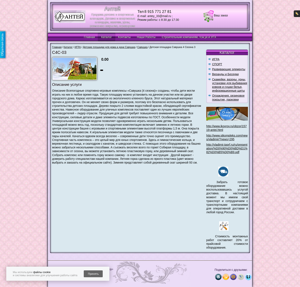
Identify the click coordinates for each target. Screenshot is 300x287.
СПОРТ (217, 64)
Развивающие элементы (228, 69)
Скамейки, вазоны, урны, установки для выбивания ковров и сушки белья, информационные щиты (229, 85)
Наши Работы (146, 37)
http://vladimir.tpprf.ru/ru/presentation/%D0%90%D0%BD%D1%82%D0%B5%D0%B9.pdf (227, 148)
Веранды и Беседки (225, 74)
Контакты (124, 37)
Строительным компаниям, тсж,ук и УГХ (189, 37)
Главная (89, 37)
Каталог (106, 37)
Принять (93, 273)
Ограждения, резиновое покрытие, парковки (228, 97)
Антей (112, 9)
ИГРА (215, 59)
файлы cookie (41, 272)
